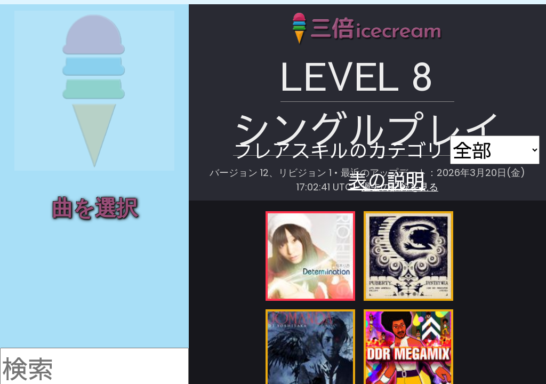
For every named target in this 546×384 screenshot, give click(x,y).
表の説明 (477, 83)
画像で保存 (476, 72)
